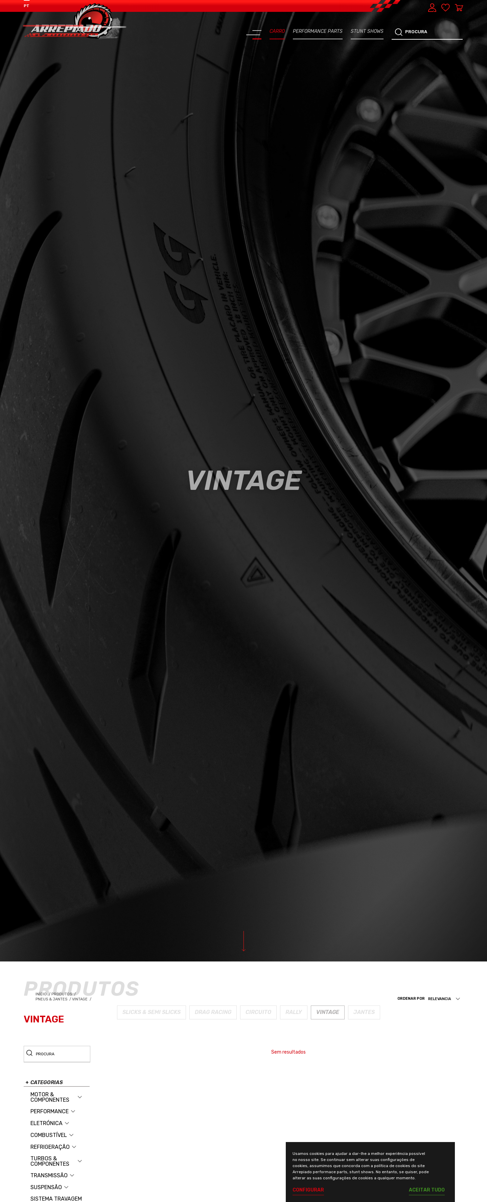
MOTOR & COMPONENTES (49, 1097)
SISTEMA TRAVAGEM (56, 1199)
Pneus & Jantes (54, 999)
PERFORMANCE (49, 1111)
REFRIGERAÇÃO (50, 1147)
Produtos (62, 994)
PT (26, 5)
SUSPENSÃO (46, 1187)
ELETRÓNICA (46, 1123)
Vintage (82, 999)
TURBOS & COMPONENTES (49, 1161)
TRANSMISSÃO (49, 1175)
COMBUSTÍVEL (48, 1135)
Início (43, 994)
